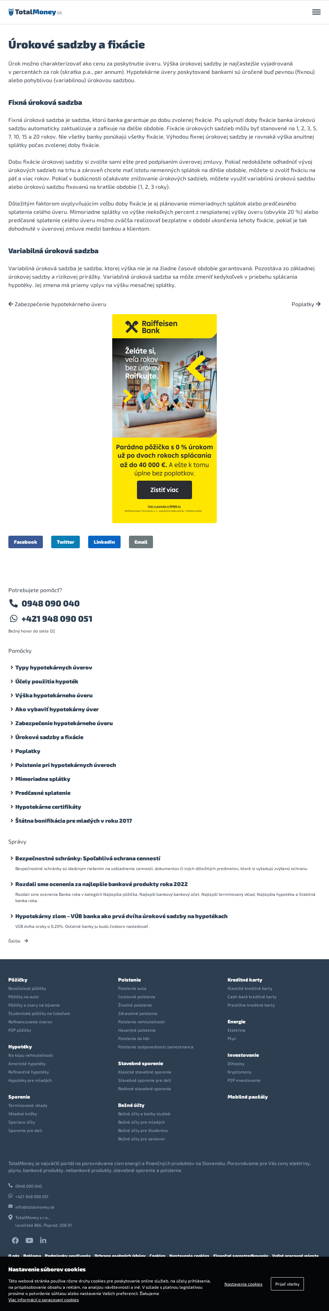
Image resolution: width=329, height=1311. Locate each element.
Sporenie (19, 1097)
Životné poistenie (135, 1004)
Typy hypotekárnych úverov (53, 667)
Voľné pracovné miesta (295, 1255)
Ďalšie (18, 940)
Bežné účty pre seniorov (141, 1138)
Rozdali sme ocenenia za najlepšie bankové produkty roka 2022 (101, 884)
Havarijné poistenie (137, 1029)
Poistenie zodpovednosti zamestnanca (155, 1046)
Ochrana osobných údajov (120, 1255)
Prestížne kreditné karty (251, 1004)
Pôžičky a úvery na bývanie (34, 1004)
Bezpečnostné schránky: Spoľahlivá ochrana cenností (87, 858)
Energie (236, 1021)
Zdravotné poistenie (138, 1013)
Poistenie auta (132, 988)
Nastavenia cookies (189, 1255)
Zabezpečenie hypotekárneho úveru (57, 304)
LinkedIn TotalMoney (43, 1240)
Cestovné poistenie (136, 996)
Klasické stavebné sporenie (144, 1071)
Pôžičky (17, 980)
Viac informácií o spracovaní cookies (43, 1299)
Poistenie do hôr (134, 1038)
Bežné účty (131, 1105)
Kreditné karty (245, 980)
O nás (14, 1255)
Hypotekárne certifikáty (48, 806)
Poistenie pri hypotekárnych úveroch (65, 764)
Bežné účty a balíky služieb (144, 1113)
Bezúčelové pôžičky (27, 988)
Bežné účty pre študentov (143, 1130)
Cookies (158, 1255)
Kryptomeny (239, 1071)
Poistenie (129, 980)
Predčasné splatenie (42, 792)
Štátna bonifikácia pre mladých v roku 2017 (73, 820)
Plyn (232, 1038)
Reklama (32, 1255)
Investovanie (243, 1055)
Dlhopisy (236, 1063)
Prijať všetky (287, 1283)
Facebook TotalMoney (15, 1240)
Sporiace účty (21, 1121)
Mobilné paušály (248, 1097)
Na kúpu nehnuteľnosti (30, 1055)
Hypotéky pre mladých (30, 1080)
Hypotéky (20, 1046)
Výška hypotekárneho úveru (54, 695)
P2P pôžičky (19, 1029)
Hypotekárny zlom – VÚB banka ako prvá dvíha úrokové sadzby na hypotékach (121, 916)
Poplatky (306, 304)
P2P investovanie (244, 1080)
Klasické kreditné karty (250, 988)
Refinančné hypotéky (28, 1071)
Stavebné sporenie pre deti (144, 1080)
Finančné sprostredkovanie (240, 1255)
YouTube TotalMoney (29, 1240)
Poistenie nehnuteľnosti (141, 1021)
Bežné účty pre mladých (141, 1121)
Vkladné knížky (22, 1113)
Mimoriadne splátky (42, 778)
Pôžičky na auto (23, 996)
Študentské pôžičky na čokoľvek (39, 1013)
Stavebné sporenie (140, 1063)
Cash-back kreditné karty (252, 996)
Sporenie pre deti (25, 1130)
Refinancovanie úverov (30, 1021)
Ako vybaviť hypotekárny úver (57, 709)
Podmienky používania (68, 1255)
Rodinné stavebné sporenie (144, 1088)
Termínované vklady (27, 1105)
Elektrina (236, 1029)
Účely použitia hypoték (46, 681)
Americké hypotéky (27, 1063)
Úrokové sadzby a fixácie (49, 737)
